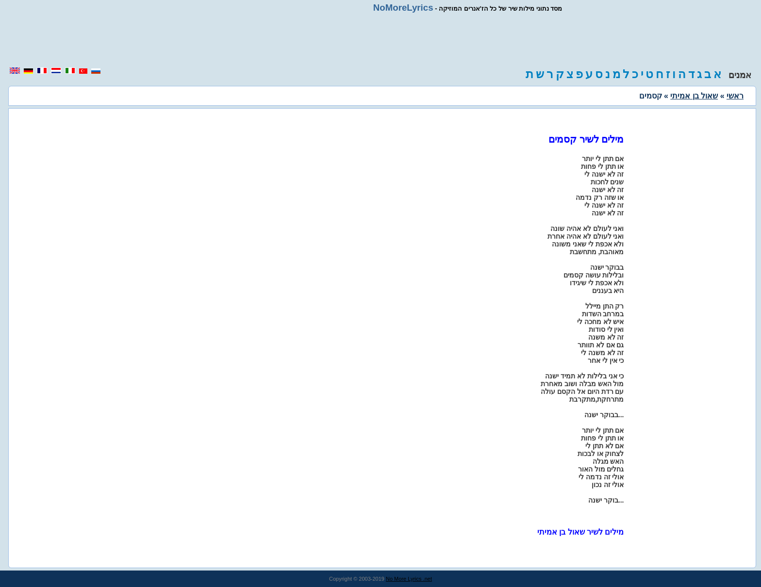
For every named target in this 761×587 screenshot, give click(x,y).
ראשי (735, 96)
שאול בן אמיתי (694, 96)
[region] (380, 40)
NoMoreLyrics (403, 7)
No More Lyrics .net (409, 579)
